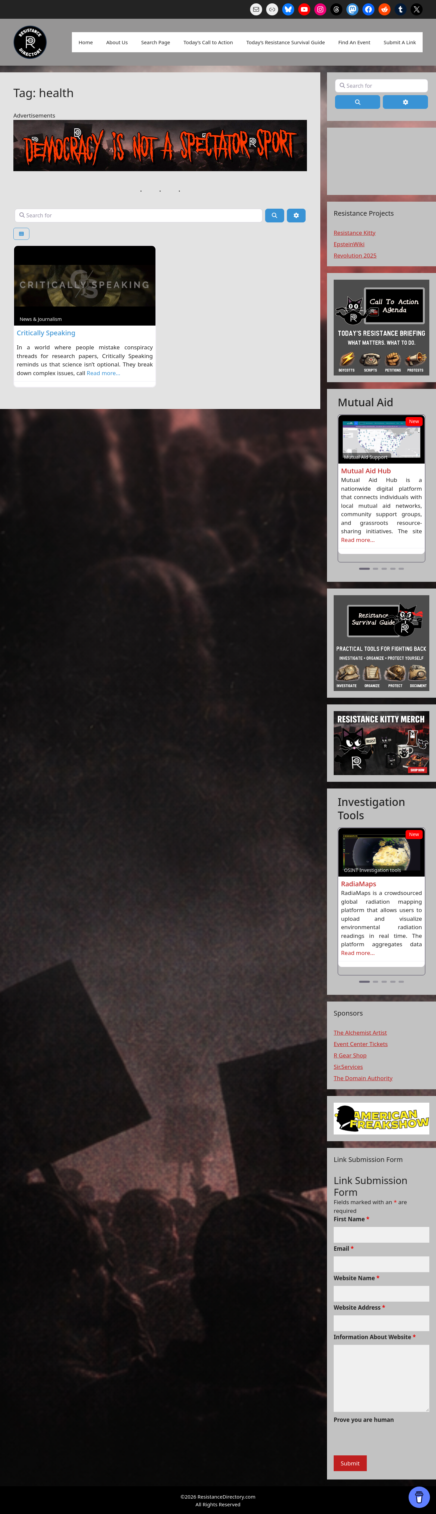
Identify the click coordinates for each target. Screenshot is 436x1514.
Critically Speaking (46, 332)
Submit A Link (400, 42)
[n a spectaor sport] (160, 169)
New (414, 421)
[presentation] (384, 1441)
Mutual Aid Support (366, 457)
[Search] (274, 215)
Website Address (359, 1307)
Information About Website (375, 1337)
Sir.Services (348, 1067)
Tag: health (43, 92)
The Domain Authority (363, 1078)
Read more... (358, 540)
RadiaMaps (358, 883)
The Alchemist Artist (360, 1032)
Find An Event (354, 42)
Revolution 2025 (355, 255)
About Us (117, 42)
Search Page (155, 42)
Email (344, 1248)
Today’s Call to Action (208, 42)
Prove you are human (364, 1420)
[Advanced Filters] (296, 215)
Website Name (356, 1278)
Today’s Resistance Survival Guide (285, 42)
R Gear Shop (350, 1055)
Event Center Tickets (361, 1044)
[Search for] (138, 215)
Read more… (103, 373)
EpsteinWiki (349, 244)
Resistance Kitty (354, 232)
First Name (351, 1219)
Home (86, 42)
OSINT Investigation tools (372, 870)
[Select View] (21, 234)
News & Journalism (41, 319)
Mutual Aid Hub (366, 470)
